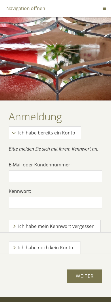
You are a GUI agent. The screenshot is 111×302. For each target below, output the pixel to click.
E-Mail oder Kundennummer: (40, 165)
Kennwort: (20, 191)
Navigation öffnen (25, 8)
